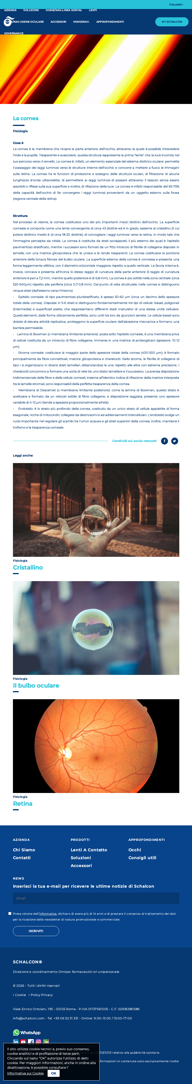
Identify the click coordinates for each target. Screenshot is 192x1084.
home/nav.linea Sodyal (64, 10)
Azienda (10, 10)
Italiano (176, 4)
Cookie (19, 995)
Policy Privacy (41, 995)
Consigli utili (142, 857)
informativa (48, 913)
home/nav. (81, 21)
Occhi (134, 850)
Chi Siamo (24, 850)
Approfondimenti (110, 21)
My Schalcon (172, 21)
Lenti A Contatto (89, 850)
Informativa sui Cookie (25, 1073)
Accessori (58, 21)
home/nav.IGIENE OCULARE (24, 21)
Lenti (93, 10)
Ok (53, 1073)
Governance (13, 33)
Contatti (22, 857)
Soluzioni (31, 10)
